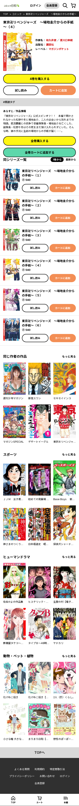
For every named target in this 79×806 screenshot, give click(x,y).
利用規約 (40, 769)
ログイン (35, 5)
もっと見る (69, 356)
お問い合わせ (47, 776)
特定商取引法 (57, 769)
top (5, 14)
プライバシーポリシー (22, 776)
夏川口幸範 (66, 40)
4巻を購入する (40, 79)
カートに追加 (58, 90)
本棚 (66, 802)
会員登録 (51, 5)
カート (39, 802)
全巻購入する (39, 141)
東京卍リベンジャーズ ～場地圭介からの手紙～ (51, 14)
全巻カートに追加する (39, 152)
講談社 (50, 44)
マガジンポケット (59, 49)
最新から (71, 159)
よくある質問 (21, 769)
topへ (39, 752)
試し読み (21, 90)
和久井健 (51, 40)
